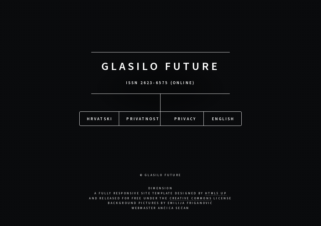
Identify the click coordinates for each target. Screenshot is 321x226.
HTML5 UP (216, 193)
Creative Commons (191, 198)
